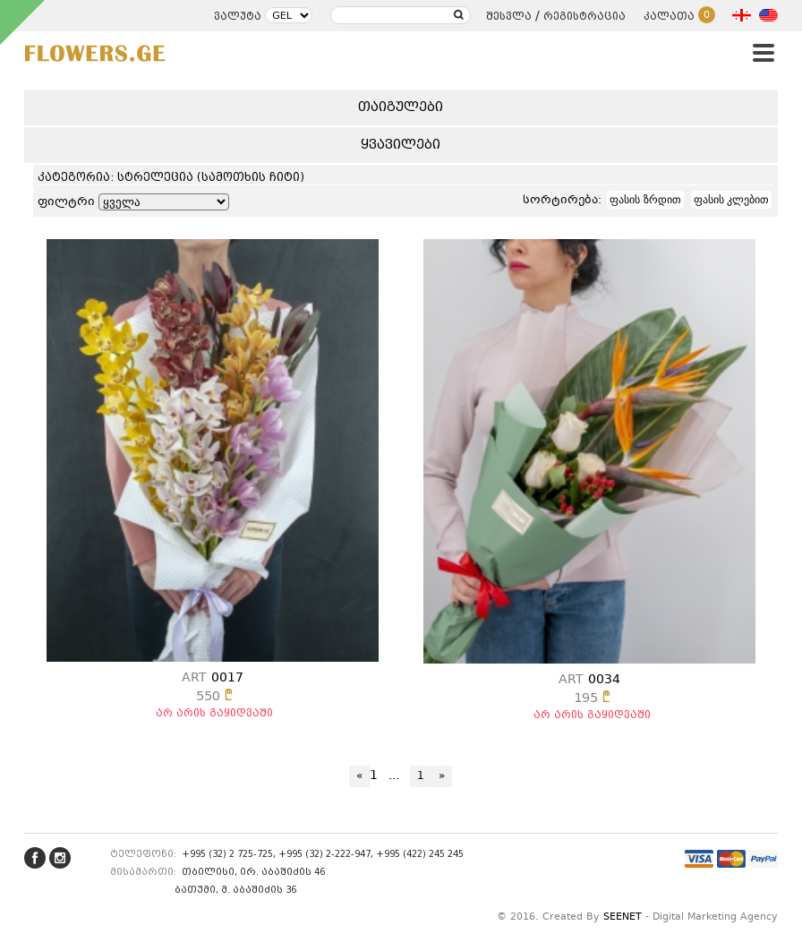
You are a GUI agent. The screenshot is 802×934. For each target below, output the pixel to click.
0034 (589, 680)
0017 (212, 678)
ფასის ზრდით (645, 199)
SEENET (622, 917)
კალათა (679, 16)
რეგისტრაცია (584, 16)
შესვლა (509, 16)
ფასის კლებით (731, 199)
